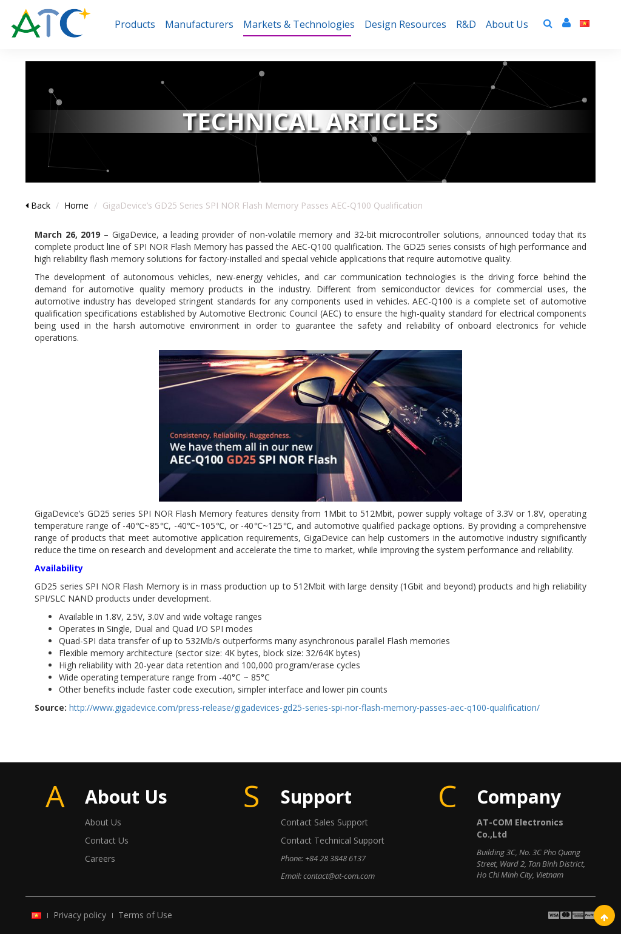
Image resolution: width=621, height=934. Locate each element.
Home (76, 205)
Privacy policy (79, 915)
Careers (100, 858)
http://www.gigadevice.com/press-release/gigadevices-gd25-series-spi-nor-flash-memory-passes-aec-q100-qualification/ (304, 707)
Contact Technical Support (332, 840)
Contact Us (107, 840)
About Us (103, 822)
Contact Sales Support (324, 822)
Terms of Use (145, 915)
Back (37, 205)
